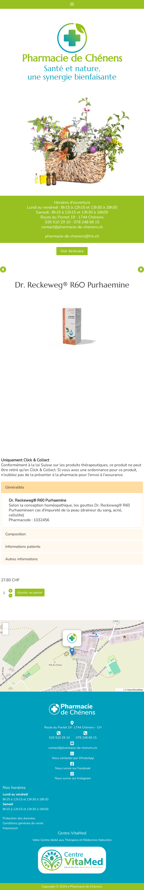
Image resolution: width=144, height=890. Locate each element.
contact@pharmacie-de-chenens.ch (72, 227)
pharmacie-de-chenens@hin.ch (72, 236)
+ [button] (5, 626)
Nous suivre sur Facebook (72, 768)
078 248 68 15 (86, 222)
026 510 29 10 (57, 222)
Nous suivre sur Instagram (73, 778)
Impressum (10, 828)
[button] (72, 487)
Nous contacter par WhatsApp (73, 758)
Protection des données (19, 818)
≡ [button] (72, 4)
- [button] (5, 632)
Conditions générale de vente (23, 823)
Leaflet (119, 690)
